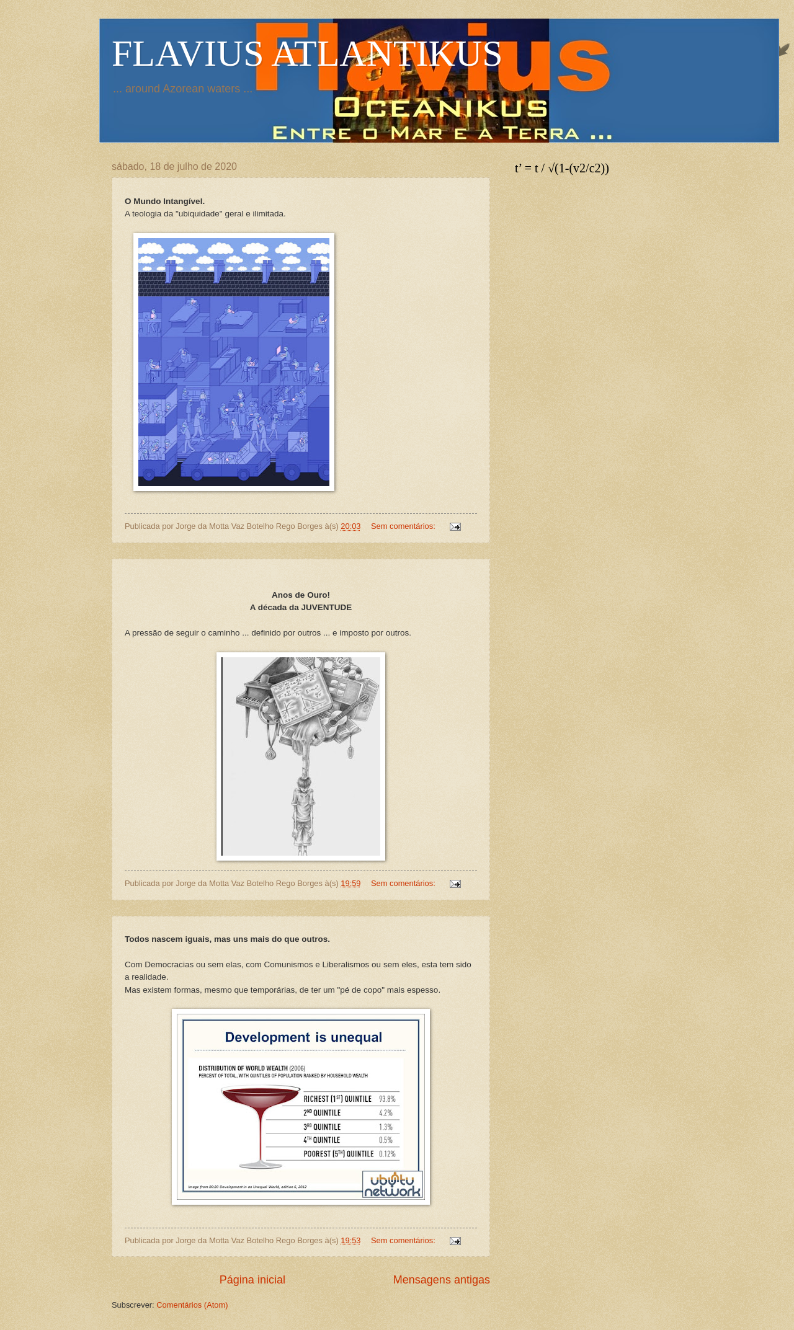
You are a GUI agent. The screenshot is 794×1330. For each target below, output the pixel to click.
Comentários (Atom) (192, 1305)
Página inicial (252, 1280)
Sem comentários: (404, 526)
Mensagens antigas (441, 1280)
